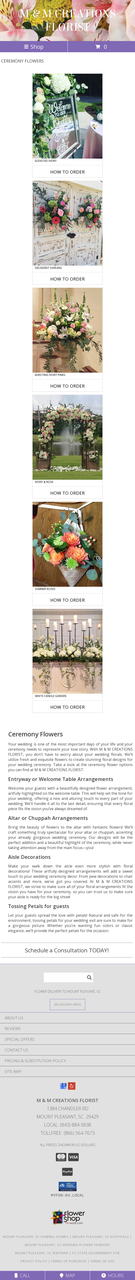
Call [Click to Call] (22, 1275)
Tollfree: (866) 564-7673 (67, 1133)
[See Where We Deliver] (67, 1004)
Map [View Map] (67, 1275)
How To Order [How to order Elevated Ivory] (67, 172)
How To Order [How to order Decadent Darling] (67, 279)
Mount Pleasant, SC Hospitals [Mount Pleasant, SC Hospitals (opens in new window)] (101, 1237)
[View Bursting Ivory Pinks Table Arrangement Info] (67, 330)
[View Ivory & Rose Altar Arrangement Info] (67, 437)
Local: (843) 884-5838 (67, 1125)
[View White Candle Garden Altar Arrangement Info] (67, 651)
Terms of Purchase (68, 1261)
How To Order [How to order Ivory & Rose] (67, 493)
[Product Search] (68, 977)
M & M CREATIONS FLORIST (68, 20)
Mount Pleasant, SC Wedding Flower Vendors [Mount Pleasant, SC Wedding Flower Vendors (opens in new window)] (67, 1245)
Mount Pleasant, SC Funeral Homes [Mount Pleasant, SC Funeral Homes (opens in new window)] (36, 1237)
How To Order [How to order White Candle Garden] (67, 707)
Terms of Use (102, 1261)
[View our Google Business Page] (63, 1088)
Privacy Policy (33, 1261)
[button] (68, 1186)
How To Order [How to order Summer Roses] (67, 600)
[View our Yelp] (71, 1088)
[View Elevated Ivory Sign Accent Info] (67, 116)
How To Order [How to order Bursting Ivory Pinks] (67, 386)
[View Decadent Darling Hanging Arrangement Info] (67, 223)
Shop (34, 46)
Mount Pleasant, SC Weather (41, 1253)
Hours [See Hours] (112, 1275)
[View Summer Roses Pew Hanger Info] (67, 544)
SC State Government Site (96, 1253)
